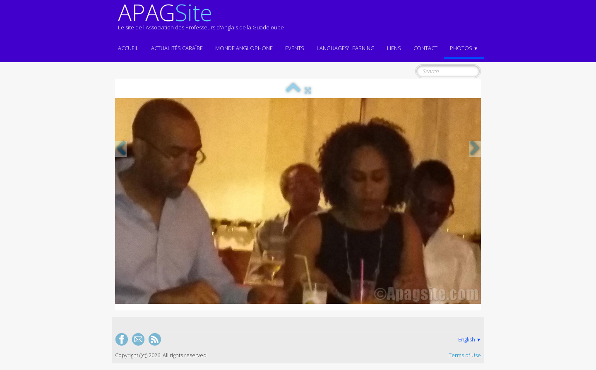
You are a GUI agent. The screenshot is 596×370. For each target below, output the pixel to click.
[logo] (201, 20)
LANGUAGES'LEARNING (346, 48)
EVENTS (294, 48)
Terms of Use (465, 355)
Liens (394, 48)
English (469, 339)
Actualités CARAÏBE (177, 48)
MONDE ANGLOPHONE (244, 48)
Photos (464, 48)
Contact (425, 48)
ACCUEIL (128, 48)
